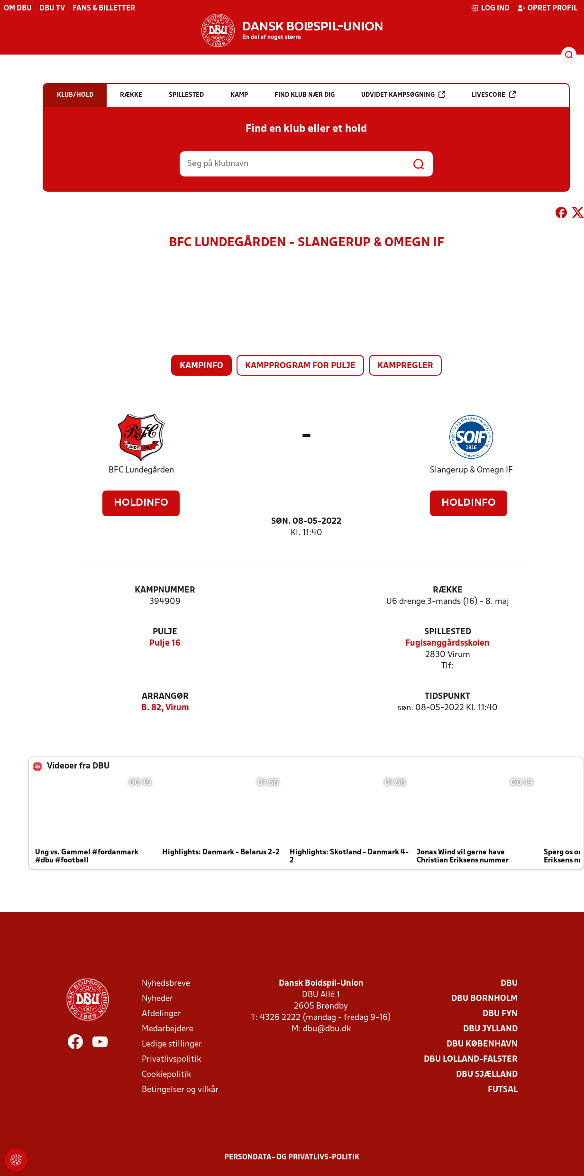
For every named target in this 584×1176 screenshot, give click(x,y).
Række (448, 590)
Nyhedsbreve (166, 984)
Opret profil (547, 8)
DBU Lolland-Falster (471, 1060)
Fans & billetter (104, 8)
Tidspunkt (447, 697)
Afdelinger (161, 1014)
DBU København (482, 1044)
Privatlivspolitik (171, 1060)
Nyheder (157, 999)
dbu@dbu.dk (327, 1029)
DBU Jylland (490, 1029)
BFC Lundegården (141, 470)
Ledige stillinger (172, 1044)
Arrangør (165, 697)
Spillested (447, 632)
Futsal (503, 1090)
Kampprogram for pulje (300, 366)
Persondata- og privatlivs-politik (292, 1157)
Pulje (165, 632)
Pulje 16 (165, 643)
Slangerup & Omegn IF (471, 470)
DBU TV (52, 8)
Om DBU (18, 8)
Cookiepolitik (166, 1075)
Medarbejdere (167, 1029)
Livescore (494, 94)
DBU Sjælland (487, 1075)
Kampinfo (201, 366)
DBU (509, 984)
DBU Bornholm (484, 999)
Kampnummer (165, 590)
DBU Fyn (500, 1014)
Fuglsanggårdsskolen (447, 643)
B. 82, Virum (165, 708)
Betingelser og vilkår (180, 1090)
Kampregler (405, 366)
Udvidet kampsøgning (403, 94)
